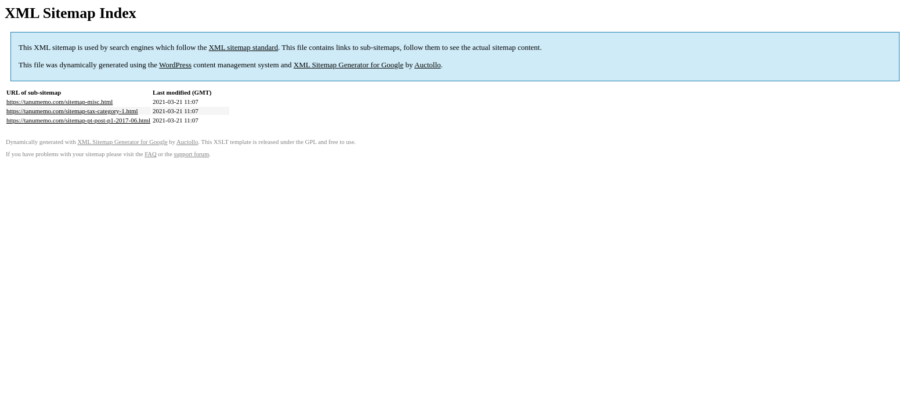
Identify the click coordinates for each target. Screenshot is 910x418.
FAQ (151, 154)
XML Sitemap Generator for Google (348, 64)
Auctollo (427, 64)
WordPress (175, 64)
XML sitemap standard (243, 47)
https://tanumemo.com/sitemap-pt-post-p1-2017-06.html (78, 120)
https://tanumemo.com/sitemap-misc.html (59, 101)
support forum (192, 154)
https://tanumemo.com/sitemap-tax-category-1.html (72, 110)
